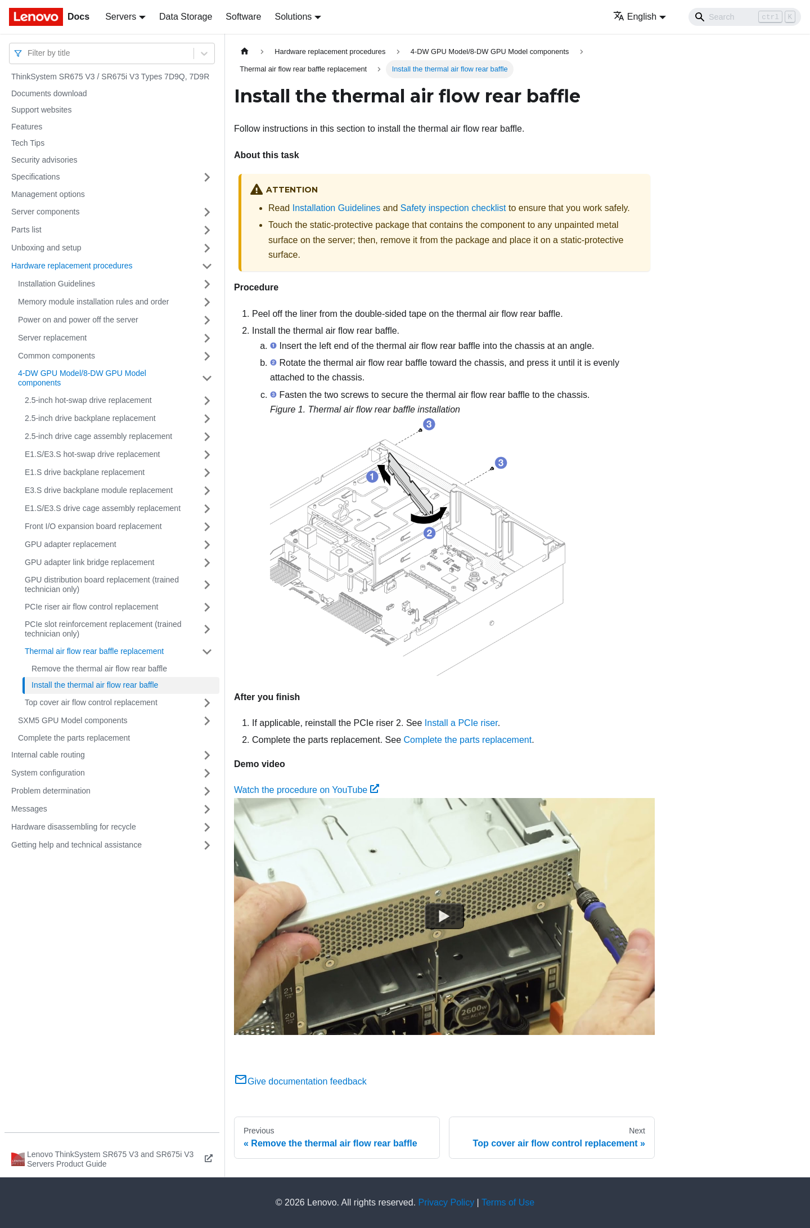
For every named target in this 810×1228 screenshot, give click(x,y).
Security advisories (44, 159)
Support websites (41, 109)
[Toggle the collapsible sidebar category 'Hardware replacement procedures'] (207, 266)
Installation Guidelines (56, 283)
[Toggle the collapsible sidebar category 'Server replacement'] (207, 338)
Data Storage (185, 16)
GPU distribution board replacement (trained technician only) (102, 584)
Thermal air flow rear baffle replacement (94, 651)
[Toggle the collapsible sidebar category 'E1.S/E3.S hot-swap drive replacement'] (207, 455)
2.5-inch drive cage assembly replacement (98, 436)
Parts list (26, 229)
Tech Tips (27, 142)
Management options (48, 194)
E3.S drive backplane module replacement (99, 490)
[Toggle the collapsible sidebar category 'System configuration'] (207, 773)
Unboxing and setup (46, 247)
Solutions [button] (293, 16)
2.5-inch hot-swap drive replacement (88, 400)
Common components (56, 355)
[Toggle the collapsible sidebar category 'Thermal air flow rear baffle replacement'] (207, 652)
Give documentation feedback (300, 1081)
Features (26, 126)
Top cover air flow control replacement (91, 702)
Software (243, 16)
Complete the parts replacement (74, 737)
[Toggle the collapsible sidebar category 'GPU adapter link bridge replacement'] (207, 563)
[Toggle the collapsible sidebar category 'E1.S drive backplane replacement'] (207, 473)
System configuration (48, 772)
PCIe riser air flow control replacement (91, 606)
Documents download (49, 93)
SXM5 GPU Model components (73, 720)
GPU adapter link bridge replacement (89, 562)
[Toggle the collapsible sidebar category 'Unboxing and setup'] (207, 248)
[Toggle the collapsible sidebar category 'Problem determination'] (207, 791)
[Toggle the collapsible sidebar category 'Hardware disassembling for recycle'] (207, 827)
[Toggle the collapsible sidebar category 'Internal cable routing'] (207, 755)
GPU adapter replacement (70, 544)
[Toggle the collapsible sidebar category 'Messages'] (207, 809)
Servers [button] (120, 16)
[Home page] (244, 51)
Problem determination (51, 790)
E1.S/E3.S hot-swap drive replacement (92, 454)
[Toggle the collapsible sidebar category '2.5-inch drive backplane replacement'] (207, 419)
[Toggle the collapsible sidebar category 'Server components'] (207, 212)
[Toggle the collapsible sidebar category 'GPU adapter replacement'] (207, 545)
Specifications (35, 176)
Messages (29, 808)
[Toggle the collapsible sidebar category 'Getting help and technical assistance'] (207, 845)
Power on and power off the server (78, 319)
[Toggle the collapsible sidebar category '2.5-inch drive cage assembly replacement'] (207, 437)
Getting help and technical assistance (76, 844)
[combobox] (29, 53)
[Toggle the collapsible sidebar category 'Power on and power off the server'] (207, 320)
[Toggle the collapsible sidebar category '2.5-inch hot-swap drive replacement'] (207, 401)
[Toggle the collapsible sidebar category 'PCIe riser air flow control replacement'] (207, 607)
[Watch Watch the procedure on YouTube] (444, 916)
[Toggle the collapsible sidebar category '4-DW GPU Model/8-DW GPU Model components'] (207, 378)
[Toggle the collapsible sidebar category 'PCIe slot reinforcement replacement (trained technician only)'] (207, 629)
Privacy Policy (446, 1202)
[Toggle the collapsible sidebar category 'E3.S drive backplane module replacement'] (207, 491)
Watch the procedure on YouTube (306, 790)
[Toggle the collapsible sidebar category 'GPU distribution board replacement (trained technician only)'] (207, 585)
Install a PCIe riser (461, 723)
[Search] (744, 17)
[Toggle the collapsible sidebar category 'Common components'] (207, 356)
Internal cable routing (48, 754)
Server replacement (52, 337)
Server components (45, 211)
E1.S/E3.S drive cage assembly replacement (103, 508)
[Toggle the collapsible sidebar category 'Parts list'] (207, 230)
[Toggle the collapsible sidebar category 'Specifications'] (207, 177)
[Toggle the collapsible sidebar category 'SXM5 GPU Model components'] (207, 721)
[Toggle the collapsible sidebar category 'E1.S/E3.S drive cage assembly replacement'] (207, 509)
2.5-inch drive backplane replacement (90, 418)
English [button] (634, 16)
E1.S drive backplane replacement (85, 472)
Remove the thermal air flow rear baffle (99, 668)
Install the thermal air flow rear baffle (95, 684)
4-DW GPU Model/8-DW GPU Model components (82, 378)
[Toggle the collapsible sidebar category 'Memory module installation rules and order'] (207, 302)
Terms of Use (508, 1202)
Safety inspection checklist (453, 208)
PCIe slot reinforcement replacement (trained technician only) (103, 629)
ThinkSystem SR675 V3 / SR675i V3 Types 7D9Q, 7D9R (110, 76)
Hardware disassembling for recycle (73, 826)
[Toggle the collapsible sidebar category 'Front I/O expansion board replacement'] (207, 527)
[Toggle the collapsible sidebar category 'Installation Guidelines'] (207, 284)
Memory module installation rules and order (93, 301)
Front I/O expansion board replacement (93, 526)
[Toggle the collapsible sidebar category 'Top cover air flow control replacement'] (207, 703)
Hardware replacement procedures (72, 265)
